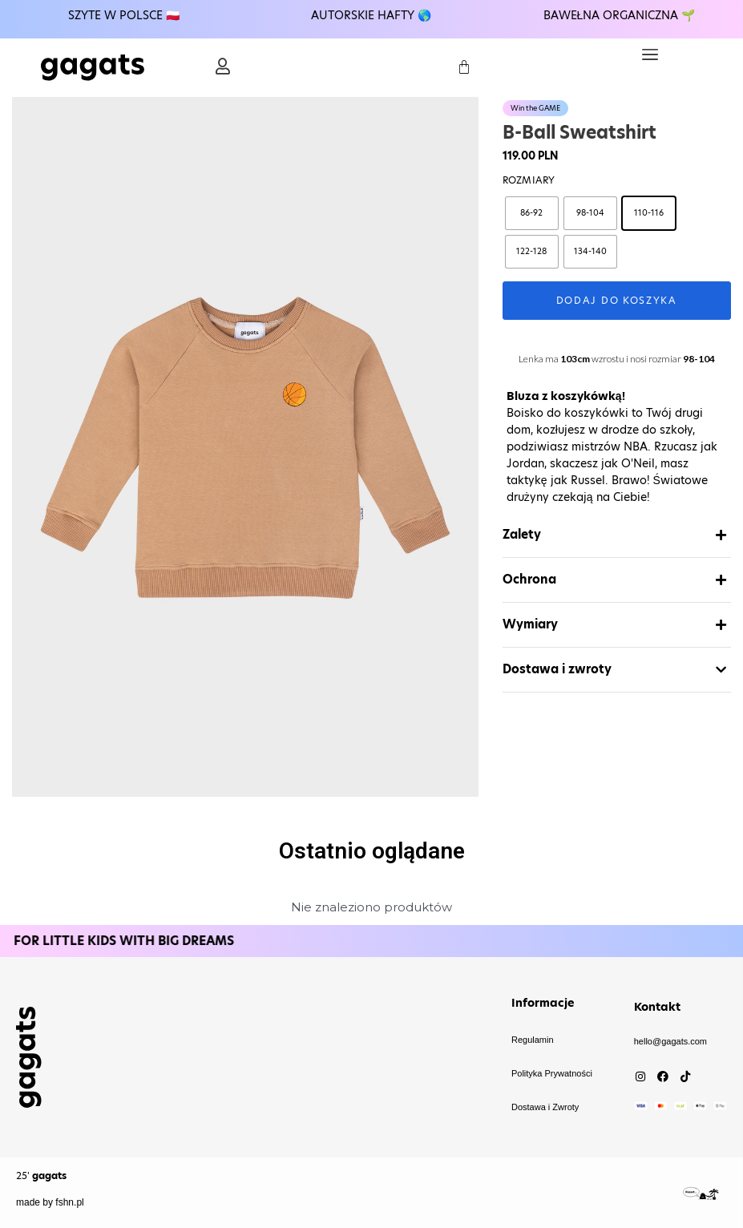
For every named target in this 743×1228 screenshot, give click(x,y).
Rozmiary (529, 180)
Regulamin (532, 1039)
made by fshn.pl (50, 1202)
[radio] (532, 213)
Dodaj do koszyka (616, 300)
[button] (650, 54)
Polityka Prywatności (551, 1073)
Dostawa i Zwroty (545, 1107)
